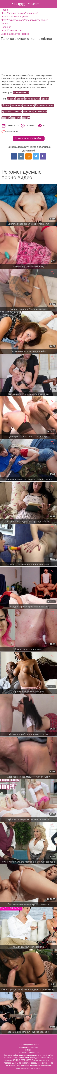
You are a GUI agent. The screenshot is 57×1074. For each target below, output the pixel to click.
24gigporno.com (27, 4)
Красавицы (28, 105)
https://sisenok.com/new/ (15, 16)
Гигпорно (28, 1050)
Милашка (28, 111)
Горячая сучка (32, 99)
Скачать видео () (28, 138)
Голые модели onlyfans (28, 1045)
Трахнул (26, 118)
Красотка (6, 111)
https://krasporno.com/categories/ (19, 13)
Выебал (11, 99)
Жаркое (6, 105)
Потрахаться (40, 111)
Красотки (17, 111)
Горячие (45, 99)
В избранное (11, 131)
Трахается (16, 118)
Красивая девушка (44, 105)
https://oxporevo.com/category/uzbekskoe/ (24, 20)
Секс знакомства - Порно (15, 33)
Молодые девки (21, 92)
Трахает (6, 118)
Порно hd (6, 27)
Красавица (16, 105)
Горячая (20, 99)
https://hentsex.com (11, 30)
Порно (4, 9)
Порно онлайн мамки (28, 1047)
